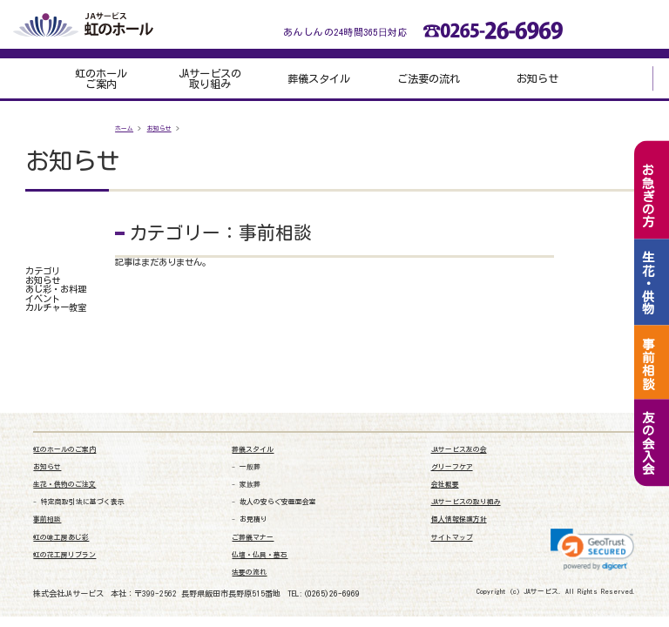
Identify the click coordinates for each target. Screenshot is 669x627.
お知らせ (537, 78)
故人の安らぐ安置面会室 (278, 502)
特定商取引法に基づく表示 (83, 502)
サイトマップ (452, 538)
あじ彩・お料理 (55, 289)
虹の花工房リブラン (64, 555)
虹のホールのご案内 (64, 450)
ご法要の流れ (428, 78)
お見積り (253, 519)
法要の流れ (249, 573)
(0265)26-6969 (331, 593)
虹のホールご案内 (101, 78)
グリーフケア (452, 467)
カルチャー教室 (55, 307)
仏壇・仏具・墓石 (259, 555)
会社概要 (445, 485)
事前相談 (47, 519)
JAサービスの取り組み (210, 78)
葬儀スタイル (318, 78)
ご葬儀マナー (253, 538)
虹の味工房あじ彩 (61, 538)
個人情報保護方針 (459, 519)
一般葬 (250, 467)
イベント (42, 298)
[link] (592, 549)
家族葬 (250, 485)
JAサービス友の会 (459, 450)
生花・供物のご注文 (64, 485)
